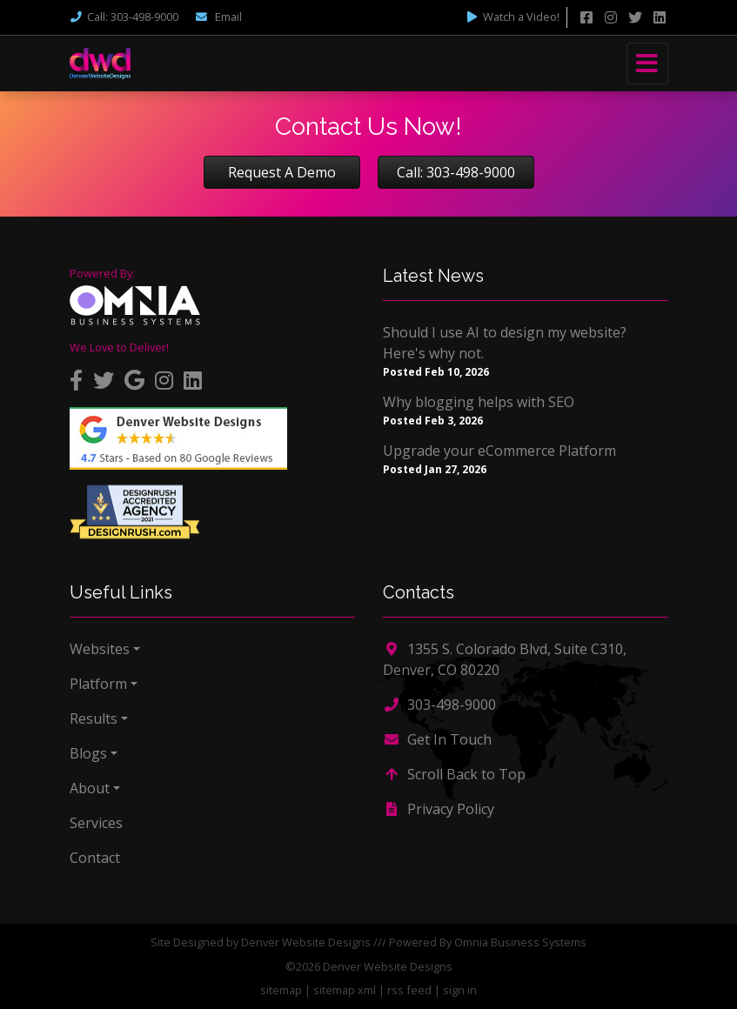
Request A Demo (282, 172)
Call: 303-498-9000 (456, 172)
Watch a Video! (512, 16)
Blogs (88, 753)
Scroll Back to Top (454, 774)
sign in (460, 990)
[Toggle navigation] (647, 63)
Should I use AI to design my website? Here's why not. (504, 343)
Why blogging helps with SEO (478, 401)
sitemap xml (344, 990)
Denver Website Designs (306, 942)
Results (93, 718)
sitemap (281, 990)
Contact (95, 857)
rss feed (409, 990)
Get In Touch (437, 739)
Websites (100, 648)
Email (218, 16)
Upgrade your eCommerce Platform (499, 450)
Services (96, 822)
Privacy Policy (438, 809)
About (90, 788)
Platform (98, 683)
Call (124, 16)
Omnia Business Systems (520, 942)
